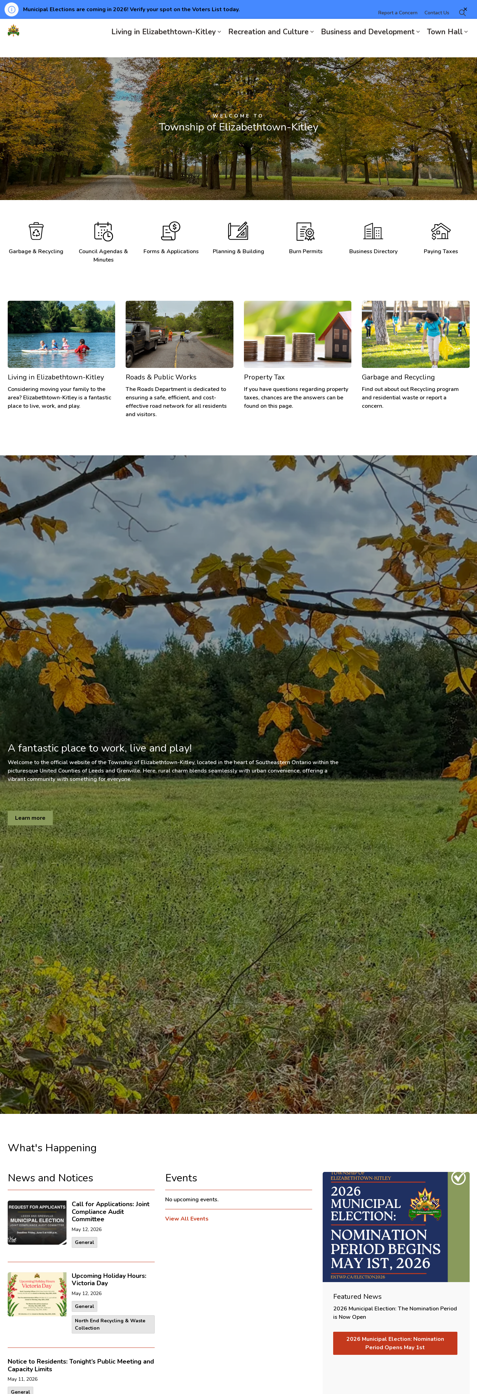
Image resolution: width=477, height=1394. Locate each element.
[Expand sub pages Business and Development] (418, 47)
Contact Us (437, 28)
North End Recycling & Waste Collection (110, 1324)
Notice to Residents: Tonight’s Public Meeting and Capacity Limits (81, 1365)
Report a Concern (398, 28)
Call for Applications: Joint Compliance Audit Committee (110, 1212)
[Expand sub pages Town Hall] (466, 47)
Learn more (30, 818)
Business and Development (368, 47)
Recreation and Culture (268, 47)
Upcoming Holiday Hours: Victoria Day (109, 1280)
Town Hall (445, 47)
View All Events (187, 1219)
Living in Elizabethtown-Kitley (163, 47)
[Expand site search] (463, 28)
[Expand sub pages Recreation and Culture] (312, 47)
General (84, 1242)
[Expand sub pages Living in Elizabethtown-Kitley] (219, 47)
